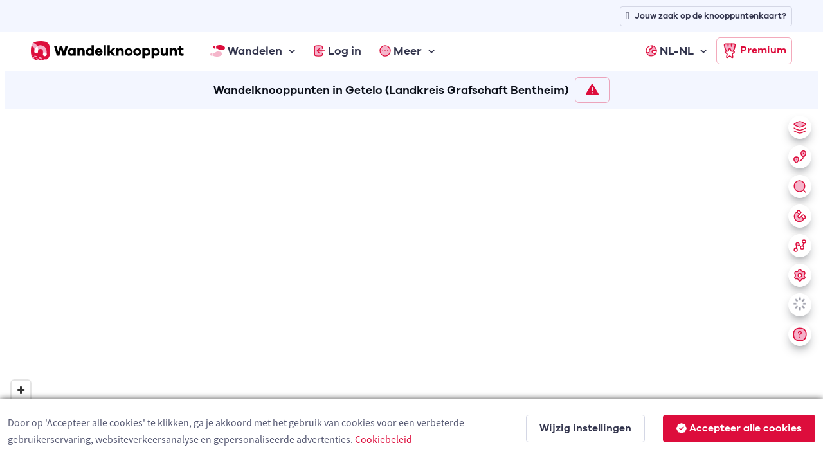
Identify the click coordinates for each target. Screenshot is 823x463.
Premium (754, 51)
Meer (400, 51)
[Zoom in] (21, 390)
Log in (337, 51)
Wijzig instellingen (585, 428)
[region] (411, 283)
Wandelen (246, 51)
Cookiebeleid (383, 439)
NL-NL (670, 51)
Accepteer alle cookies (739, 428)
